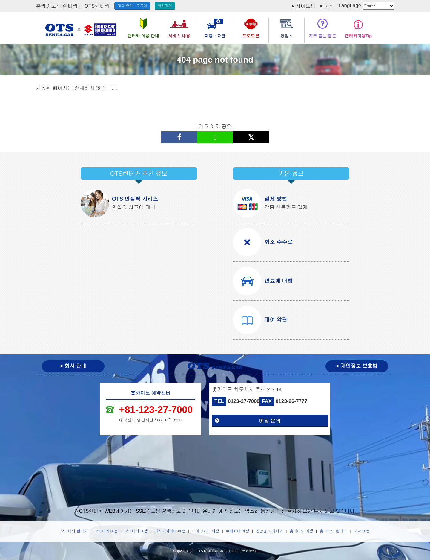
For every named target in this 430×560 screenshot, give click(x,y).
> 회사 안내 (73, 366)
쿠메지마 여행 (237, 531)
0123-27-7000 (243, 401)
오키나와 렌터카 (74, 531)
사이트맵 (306, 6)
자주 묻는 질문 (322, 36)
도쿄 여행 (361, 531)
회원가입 (165, 6)
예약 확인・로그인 (132, 6)
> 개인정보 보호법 (356, 366)
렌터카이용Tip (358, 36)
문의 (329, 6)
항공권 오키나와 (269, 531)
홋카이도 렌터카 (333, 531)
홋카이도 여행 (301, 531)
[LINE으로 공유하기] (215, 137)
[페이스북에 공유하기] (179, 137)
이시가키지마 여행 (169, 531)
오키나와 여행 (106, 531)
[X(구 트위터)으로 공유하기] (251, 137)
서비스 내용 (179, 36)
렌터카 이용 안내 (143, 36)
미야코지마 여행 (205, 531)
